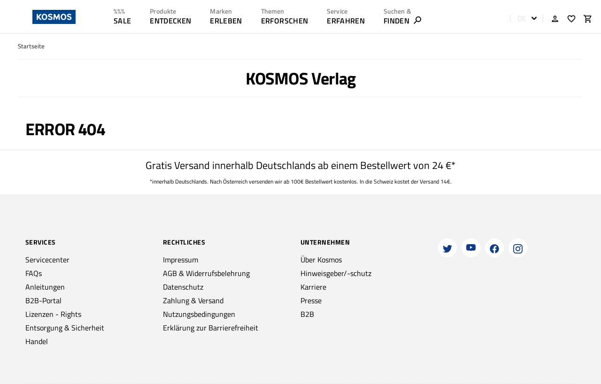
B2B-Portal (43, 300)
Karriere (313, 286)
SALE (122, 20)
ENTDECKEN (170, 20)
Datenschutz (183, 286)
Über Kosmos (321, 259)
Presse (311, 300)
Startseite (31, 46)
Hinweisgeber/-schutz (335, 273)
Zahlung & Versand (193, 300)
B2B (307, 314)
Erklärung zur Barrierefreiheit (210, 327)
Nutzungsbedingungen (199, 314)
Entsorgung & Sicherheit (64, 327)
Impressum (180, 259)
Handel (36, 341)
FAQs (33, 273)
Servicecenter (47, 259)
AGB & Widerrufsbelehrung (206, 273)
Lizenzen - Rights (53, 314)
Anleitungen (45, 286)
